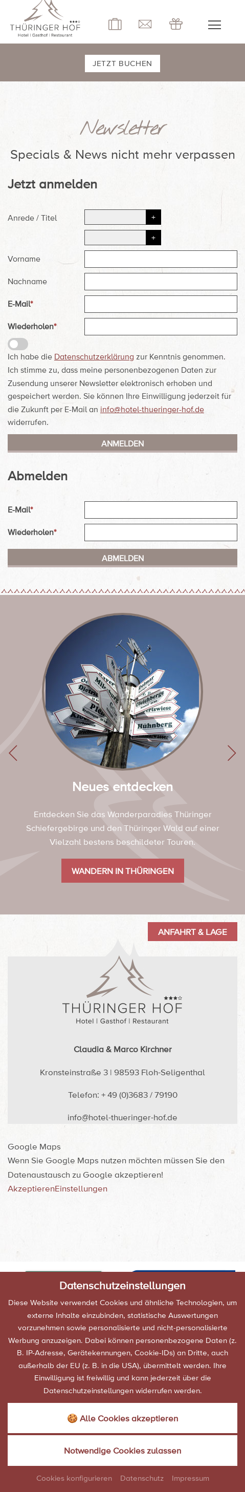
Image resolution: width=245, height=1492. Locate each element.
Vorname (24, 258)
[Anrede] (122, 217)
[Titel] (122, 237)
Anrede (21, 217)
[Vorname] (160, 259)
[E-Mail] (160, 304)
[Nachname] (160, 281)
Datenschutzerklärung (94, 356)
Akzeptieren (31, 1188)
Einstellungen (81, 1188)
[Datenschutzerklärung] (18, 344)
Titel (49, 217)
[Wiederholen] (160, 326)
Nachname (27, 281)
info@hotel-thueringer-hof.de (152, 409)
